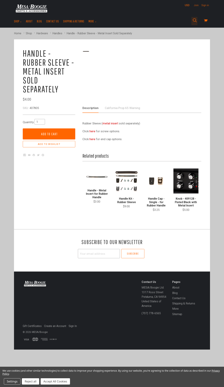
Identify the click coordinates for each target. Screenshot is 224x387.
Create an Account (55, 356)
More (92, 21)
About (29, 21)
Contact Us (52, 21)
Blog (39, 21)
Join (196, 5)
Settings (12, 381)
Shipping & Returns (73, 21)
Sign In (73, 356)
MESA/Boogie (40, 362)
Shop (18, 21)
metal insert (110, 154)
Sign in (205, 5)
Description (90, 138)
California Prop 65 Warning (122, 138)
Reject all (30, 381)
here (92, 161)
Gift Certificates (32, 356)
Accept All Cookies (55, 381)
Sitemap (177, 344)
